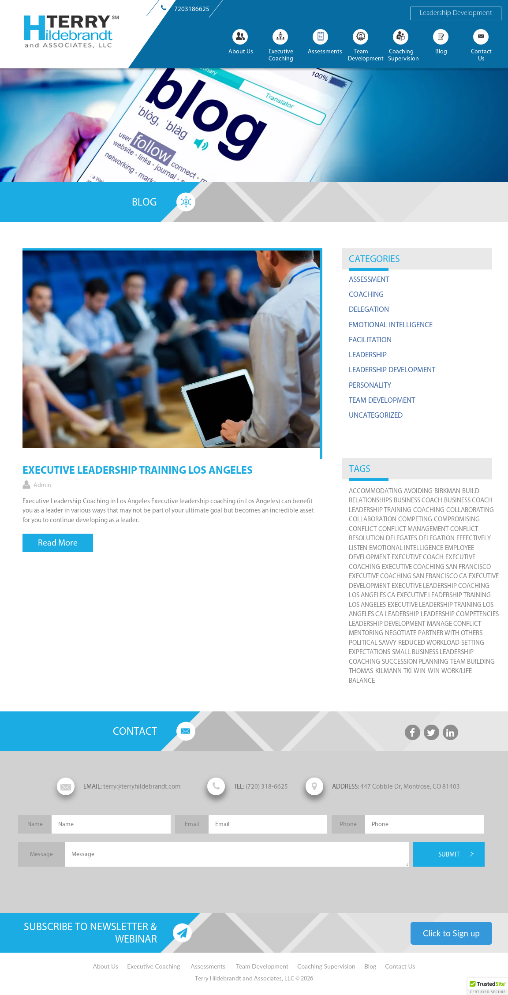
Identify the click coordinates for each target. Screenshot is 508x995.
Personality (370, 385)
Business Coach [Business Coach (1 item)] (418, 500)
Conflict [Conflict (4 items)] (363, 529)
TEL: (239, 786)
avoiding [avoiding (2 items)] (418, 491)
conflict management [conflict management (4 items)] (413, 529)
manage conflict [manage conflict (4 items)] (454, 624)
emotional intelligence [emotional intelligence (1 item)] (406, 548)
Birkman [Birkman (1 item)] (447, 491)
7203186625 (191, 9)
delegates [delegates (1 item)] (401, 538)
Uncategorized (376, 415)
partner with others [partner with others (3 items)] (450, 633)
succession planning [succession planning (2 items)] (415, 662)
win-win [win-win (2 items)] (427, 671)
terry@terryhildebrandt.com (119, 786)
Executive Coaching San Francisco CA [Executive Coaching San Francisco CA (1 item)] (408, 576)
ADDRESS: (345, 786)
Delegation (369, 309)
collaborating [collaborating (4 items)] (470, 510)
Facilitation (370, 339)
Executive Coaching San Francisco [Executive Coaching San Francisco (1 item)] (436, 567)
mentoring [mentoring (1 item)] (366, 633)
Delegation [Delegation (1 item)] (437, 538)
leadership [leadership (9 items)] (402, 614)
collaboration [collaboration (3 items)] (372, 519)
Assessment (369, 279)
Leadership (368, 354)
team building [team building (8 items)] (472, 662)
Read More (58, 542)
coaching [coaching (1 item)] (428, 510)
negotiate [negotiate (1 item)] (400, 633)
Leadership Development (456, 13)
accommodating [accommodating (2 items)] (375, 491)
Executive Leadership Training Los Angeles (137, 471)
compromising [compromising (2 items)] (457, 519)
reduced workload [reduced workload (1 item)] (428, 643)
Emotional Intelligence (391, 324)
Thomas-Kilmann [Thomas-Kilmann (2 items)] (375, 671)
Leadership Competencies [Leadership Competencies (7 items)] (460, 614)
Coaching (366, 294)
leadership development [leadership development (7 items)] (387, 624)
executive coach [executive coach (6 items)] (418, 557)
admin (42, 485)
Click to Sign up (451, 933)
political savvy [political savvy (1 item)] (372, 643)
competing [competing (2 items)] (415, 519)
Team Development (382, 400)
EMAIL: (92, 786)
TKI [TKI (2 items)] (407, 671)
